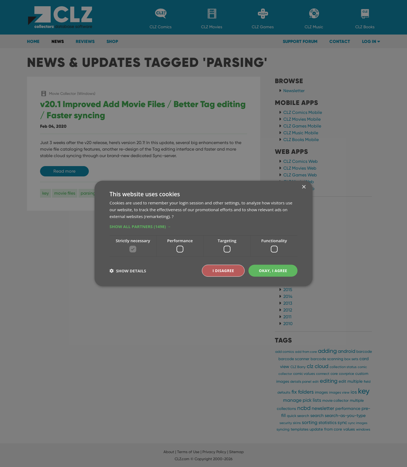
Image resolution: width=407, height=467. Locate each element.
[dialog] (203, 233)
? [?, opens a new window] (173, 216)
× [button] (304, 187)
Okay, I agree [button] (273, 270)
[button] (203, 226)
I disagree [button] (223, 270)
